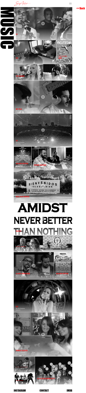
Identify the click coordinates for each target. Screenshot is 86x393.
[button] (70, 3)
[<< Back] (80, 8)
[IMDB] (69, 390)
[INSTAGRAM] (20, 390)
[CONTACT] (44, 390)
